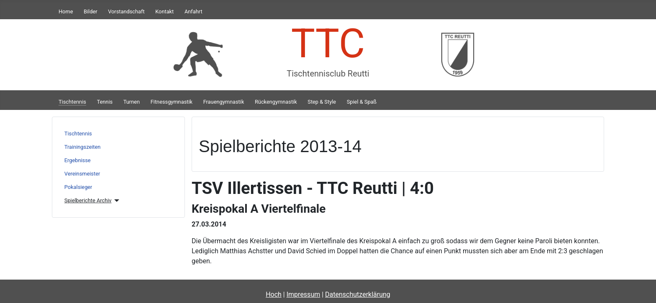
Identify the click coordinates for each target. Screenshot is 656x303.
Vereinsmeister (82, 174)
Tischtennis (72, 102)
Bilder (90, 11)
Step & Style (322, 102)
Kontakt (164, 11)
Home (66, 11)
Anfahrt (193, 11)
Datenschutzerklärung (357, 294)
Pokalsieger (78, 187)
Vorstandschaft (126, 11)
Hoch (274, 294)
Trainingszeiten (82, 147)
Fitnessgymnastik (171, 102)
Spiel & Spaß (362, 102)
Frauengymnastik (223, 102)
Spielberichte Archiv (88, 200)
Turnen (131, 102)
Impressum (303, 294)
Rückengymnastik (276, 102)
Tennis (105, 102)
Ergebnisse (77, 160)
